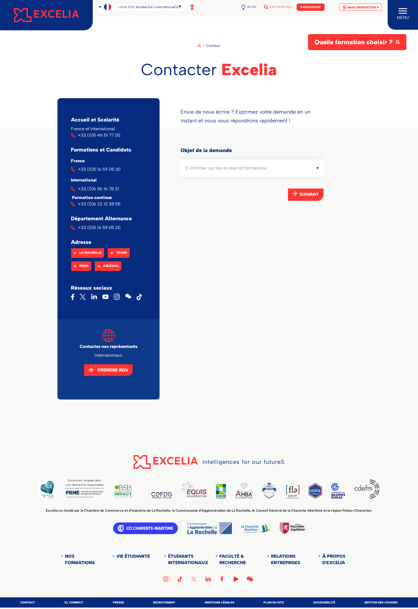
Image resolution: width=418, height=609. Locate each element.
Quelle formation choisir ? (353, 42)
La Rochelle (90, 253)
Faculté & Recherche (232, 559)
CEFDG (161, 495)
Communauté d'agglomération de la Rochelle (209, 528)
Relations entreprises (285, 559)
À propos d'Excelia (333, 559)
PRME (84, 494)
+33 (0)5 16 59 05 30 (99, 169)
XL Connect (73, 602)
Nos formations (80, 559)
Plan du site (273, 602)
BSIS (123, 491)
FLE (292, 492)
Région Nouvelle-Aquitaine (292, 528)
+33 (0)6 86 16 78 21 (98, 188)
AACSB (221, 491)
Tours (121, 253)
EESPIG (315, 491)
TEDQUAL (269, 490)
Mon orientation (360, 5)
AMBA (243, 491)
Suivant (309, 194)
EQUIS (193, 489)
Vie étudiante (133, 556)
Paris (84, 266)
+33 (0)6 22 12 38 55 (99, 204)
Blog (252, 4)
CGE (338, 491)
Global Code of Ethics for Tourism (47, 489)
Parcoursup (310, 5)
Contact (27, 602)
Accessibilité (324, 602)
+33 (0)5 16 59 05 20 (99, 227)
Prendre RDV (112, 370)
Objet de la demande (206, 150)
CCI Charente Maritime (145, 528)
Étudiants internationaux (185, 559)
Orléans (111, 266)
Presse (118, 602)
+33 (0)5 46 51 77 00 (99, 135)
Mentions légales (219, 602)
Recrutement (164, 602)
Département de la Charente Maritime (255, 528)
